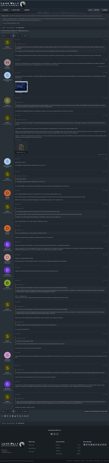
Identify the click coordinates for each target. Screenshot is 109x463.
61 (22, 36)
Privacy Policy (6, 450)
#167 (105, 172)
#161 (105, 40)
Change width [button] (75, 460)
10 (16, 36)
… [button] (8, 36)
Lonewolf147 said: (21, 44)
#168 (105, 190)
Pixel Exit (33, 460)
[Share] (103, 40)
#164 (105, 98)
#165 (105, 116)
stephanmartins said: (21, 120)
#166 (105, 159)
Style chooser (68, 460)
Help (100, 460)
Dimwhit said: (20, 208)
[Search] (104, 10)
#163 (105, 73)
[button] (9, 10)
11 (18, 36)
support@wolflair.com (36, 21)
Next (26, 36)
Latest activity (32, 449)
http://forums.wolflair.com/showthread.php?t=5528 (90, 16)
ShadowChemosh (7, 33)
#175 (105, 302)
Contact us (81, 460)
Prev (4, 36)
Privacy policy (95, 460)
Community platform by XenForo (13, 460)
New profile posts (33, 446)
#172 (105, 255)
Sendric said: (20, 230)
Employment (6, 449)
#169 (105, 204)
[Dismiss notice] (105, 16)
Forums (5, 10)
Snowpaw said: (20, 370)
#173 (105, 267)
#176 (105, 334)
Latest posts (32, 443)
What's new (16, 10)
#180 (105, 394)
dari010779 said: (20, 338)
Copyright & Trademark (8, 452)
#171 (105, 242)
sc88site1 (77, 453)
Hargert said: (20, 102)
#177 (105, 352)
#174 (105, 280)
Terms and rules (88, 460)
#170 (105, 226)
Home (103, 460)
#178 (105, 365)
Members (26, 10)
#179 (105, 381)
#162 (105, 60)
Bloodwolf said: (20, 284)
